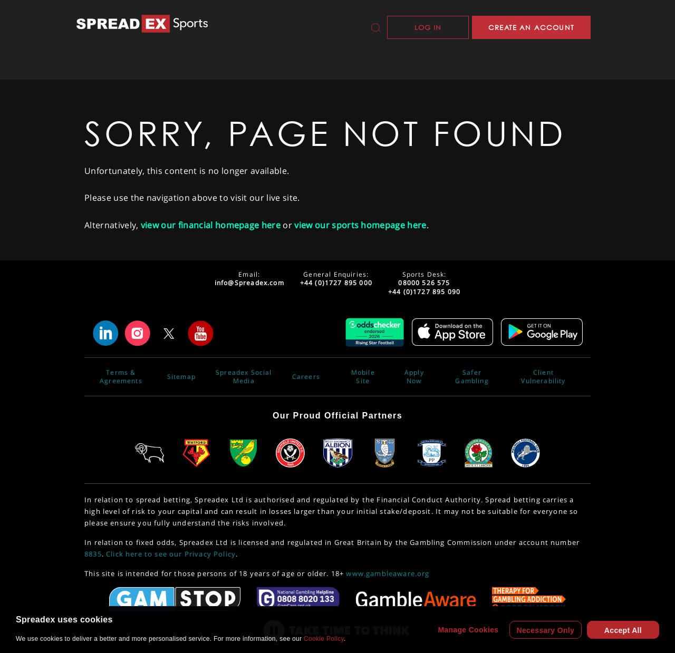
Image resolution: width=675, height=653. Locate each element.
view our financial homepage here (211, 225)
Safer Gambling (471, 376)
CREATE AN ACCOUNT (531, 27)
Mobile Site (363, 376)
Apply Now (414, 376)
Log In (428, 27)
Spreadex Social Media (244, 376)
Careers (306, 377)
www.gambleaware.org (387, 573)
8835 (93, 554)
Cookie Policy (324, 638)
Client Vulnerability (543, 376)
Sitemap (181, 377)
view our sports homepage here (360, 225)
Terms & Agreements (121, 376)
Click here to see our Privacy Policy (171, 554)
